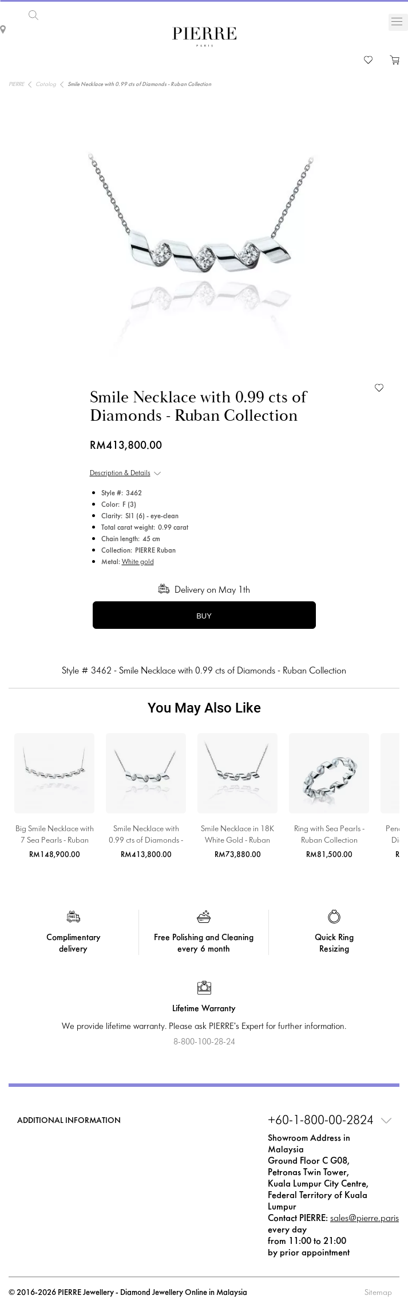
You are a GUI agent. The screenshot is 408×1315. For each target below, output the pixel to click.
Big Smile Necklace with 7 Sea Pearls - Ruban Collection (54, 836)
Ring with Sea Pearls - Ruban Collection (329, 834)
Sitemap (378, 1293)
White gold (138, 562)
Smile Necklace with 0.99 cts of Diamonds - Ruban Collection (146, 836)
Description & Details (120, 473)
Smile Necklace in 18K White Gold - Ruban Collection (237, 836)
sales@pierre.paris (364, 1218)
